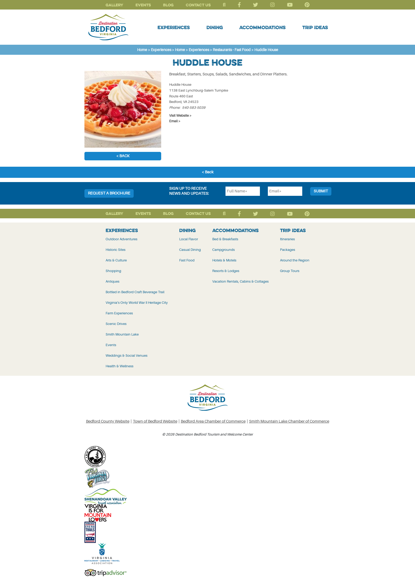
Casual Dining (190, 250)
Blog (168, 4)
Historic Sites (115, 250)
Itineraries (287, 239)
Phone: (174, 108)
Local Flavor (188, 239)
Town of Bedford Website (155, 421)
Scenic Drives (116, 324)
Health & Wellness (119, 366)
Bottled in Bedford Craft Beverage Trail (135, 292)
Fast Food (187, 260)
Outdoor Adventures (121, 239)
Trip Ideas (315, 27)
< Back (122, 156)
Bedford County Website (107, 421)
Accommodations (262, 27)
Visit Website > (180, 115)
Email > (175, 121)
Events (143, 4)
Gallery (114, 4)
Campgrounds (223, 250)
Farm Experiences (119, 313)
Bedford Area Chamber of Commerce (213, 421)
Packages (287, 250)
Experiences (173, 27)
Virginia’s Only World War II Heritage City (137, 303)
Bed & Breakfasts (225, 239)
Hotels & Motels (224, 260)
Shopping (113, 271)
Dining (214, 27)
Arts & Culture (116, 260)
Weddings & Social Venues (126, 355)
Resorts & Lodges (225, 271)
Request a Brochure (109, 193)
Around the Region (294, 260)
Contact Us (198, 4)
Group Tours (289, 271)
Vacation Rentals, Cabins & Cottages (240, 281)
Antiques (112, 281)
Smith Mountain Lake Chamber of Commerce (289, 421)
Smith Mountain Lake (122, 334)
